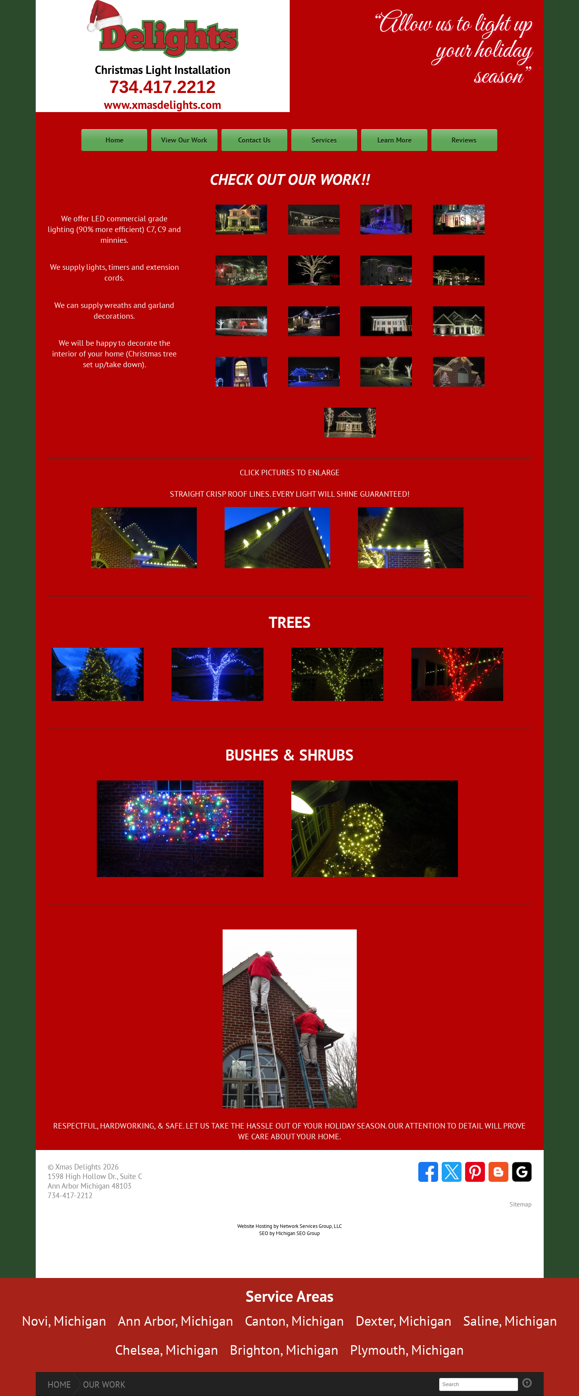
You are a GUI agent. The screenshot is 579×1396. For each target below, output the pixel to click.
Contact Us (254, 140)
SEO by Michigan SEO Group (289, 1233)
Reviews (464, 140)
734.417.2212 (163, 87)
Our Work (104, 1384)
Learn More (394, 140)
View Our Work (184, 140)
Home (114, 140)
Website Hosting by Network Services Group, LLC (289, 1225)
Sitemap (521, 1204)
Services (324, 140)
